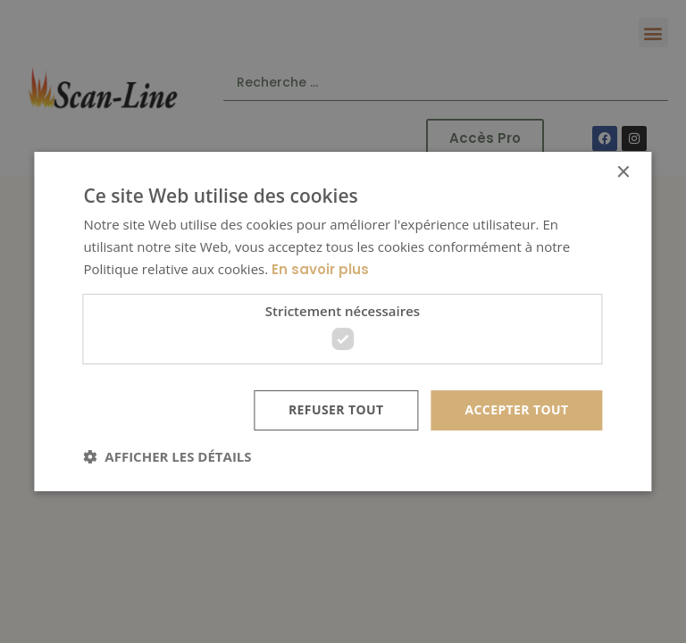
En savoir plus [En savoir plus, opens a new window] (320, 269)
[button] (167, 456)
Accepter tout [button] (516, 409)
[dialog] (343, 321)
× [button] (623, 173)
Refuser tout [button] (336, 409)
